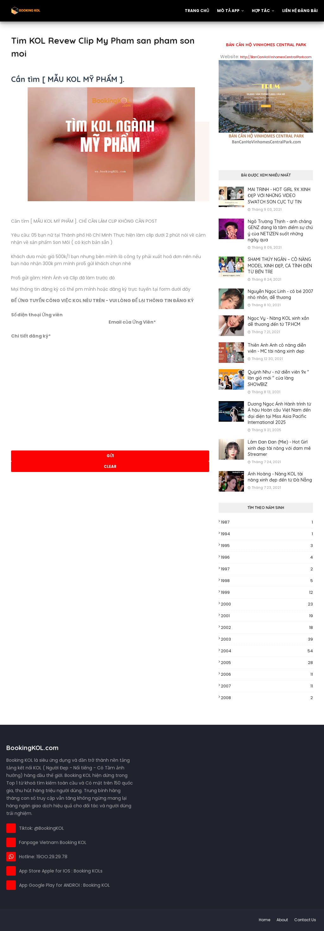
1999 (267, 592)
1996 (267, 557)
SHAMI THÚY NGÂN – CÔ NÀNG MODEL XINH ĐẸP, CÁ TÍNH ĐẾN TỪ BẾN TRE (280, 266)
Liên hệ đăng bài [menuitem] (300, 10)
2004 (267, 651)
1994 (267, 534)
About (282, 919)
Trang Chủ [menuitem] (197, 10)
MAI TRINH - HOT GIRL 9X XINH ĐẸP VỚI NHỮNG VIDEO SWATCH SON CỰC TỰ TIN (279, 196)
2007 (267, 686)
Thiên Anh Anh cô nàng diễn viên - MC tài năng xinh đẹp (277, 348)
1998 (267, 581)
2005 (267, 663)
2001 (267, 616)
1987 (267, 522)
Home (264, 919)
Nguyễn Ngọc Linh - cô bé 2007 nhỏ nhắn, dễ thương (280, 295)
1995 (267, 546)
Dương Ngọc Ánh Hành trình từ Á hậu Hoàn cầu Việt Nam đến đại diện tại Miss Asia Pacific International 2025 (279, 413)
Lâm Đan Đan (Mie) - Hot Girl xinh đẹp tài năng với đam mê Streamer (279, 448)
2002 (267, 627)
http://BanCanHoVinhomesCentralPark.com (276, 57)
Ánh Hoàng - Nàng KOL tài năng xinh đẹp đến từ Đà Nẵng (280, 477)
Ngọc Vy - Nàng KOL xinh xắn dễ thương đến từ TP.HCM (278, 321)
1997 (267, 569)
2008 (267, 698)
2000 (267, 604)
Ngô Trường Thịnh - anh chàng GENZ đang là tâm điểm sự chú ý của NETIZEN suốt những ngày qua (280, 231)
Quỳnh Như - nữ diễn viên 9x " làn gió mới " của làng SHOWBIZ (278, 378)
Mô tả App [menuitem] (228, 10)
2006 (267, 674)
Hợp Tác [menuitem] (261, 10)
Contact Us (305, 919)
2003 (267, 639)
